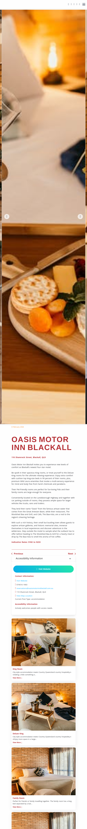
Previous (18, 553)
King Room (18, 669)
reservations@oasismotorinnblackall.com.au (34, 588)
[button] (6, 216)
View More (17, 678)
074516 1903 (21, 584)
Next (70, 553)
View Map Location (23, 596)
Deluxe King (18, 733)
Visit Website (43, 569)
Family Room (18, 798)
